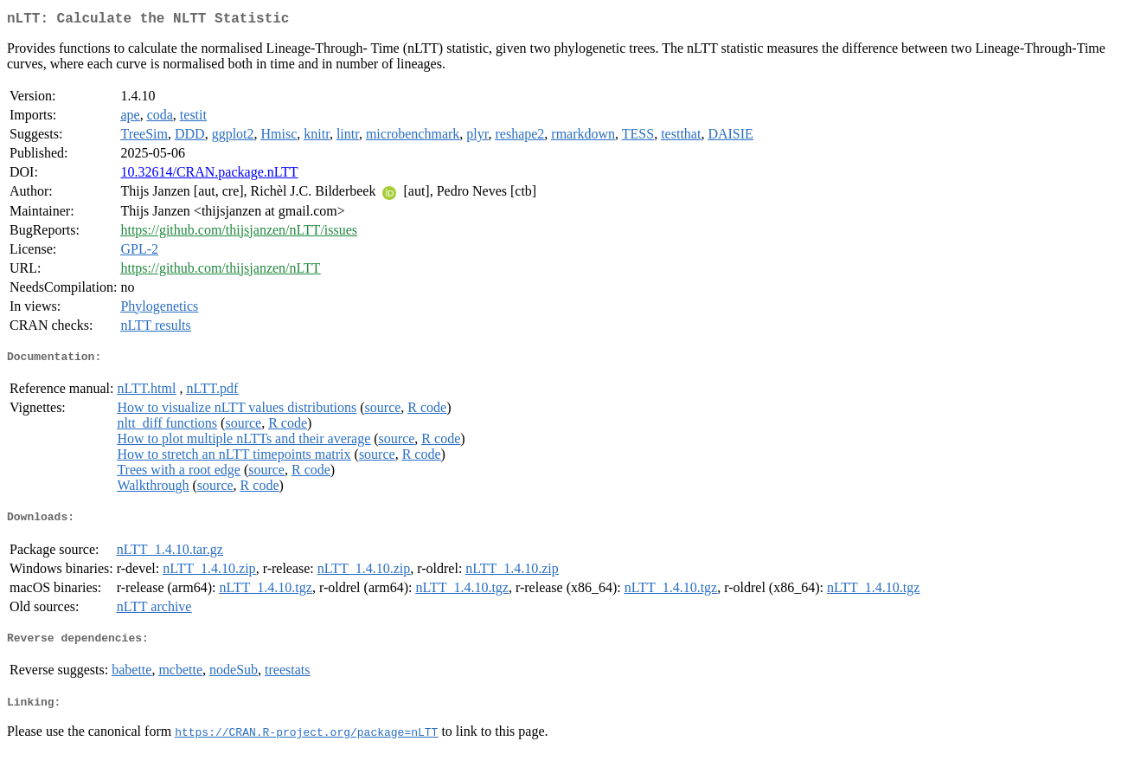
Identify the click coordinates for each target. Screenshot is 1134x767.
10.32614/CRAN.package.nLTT (209, 175)
